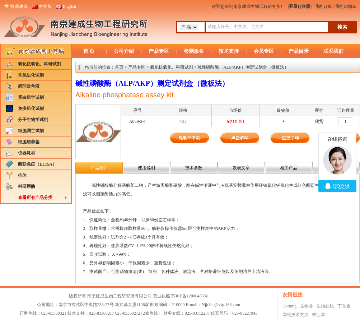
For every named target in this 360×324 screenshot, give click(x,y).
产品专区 (159, 51)
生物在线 (325, 306)
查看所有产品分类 (35, 197)
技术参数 (193, 167)
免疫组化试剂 (31, 108)
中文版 (45, 6)
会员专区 (264, 51)
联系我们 (333, 51)
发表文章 (241, 167)
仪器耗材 (26, 153)
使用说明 (146, 167)
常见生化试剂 (31, 75)
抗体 (22, 175)
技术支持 (229, 51)
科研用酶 (26, 186)
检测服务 (194, 51)
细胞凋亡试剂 (31, 130)
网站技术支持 (295, 314)
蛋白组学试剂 (31, 97)
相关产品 (288, 167)
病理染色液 (28, 86)
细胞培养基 (28, 141)
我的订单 (323, 6)
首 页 (89, 51)
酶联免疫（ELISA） (37, 164)
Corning (289, 306)
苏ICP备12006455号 (189, 295)
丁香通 (343, 306)
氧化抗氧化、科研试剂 (39, 63)
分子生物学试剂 (33, 119)
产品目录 (299, 51)
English (69, 6)
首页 (119, 67)
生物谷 (306, 306)
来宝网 (318, 314)
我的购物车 (345, 6)
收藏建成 (19, 6)
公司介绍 (124, 51)
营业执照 (161, 295)
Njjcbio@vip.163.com (221, 304)
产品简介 (99, 167)
